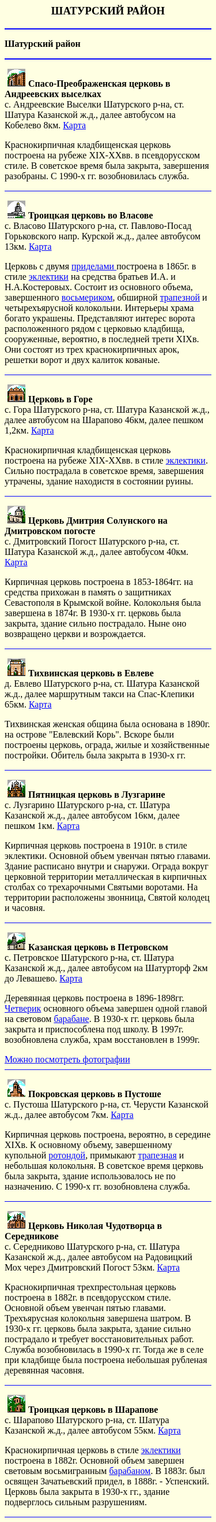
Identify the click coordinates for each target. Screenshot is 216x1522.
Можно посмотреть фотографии (67, 1059)
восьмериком (87, 297)
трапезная (157, 1155)
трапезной (180, 297)
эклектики (49, 277)
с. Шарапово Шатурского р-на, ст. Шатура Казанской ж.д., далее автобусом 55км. (87, 1420)
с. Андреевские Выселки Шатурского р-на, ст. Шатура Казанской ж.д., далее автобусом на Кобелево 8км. (94, 104)
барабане (71, 1019)
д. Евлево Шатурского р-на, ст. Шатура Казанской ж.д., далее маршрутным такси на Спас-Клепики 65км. (102, 688)
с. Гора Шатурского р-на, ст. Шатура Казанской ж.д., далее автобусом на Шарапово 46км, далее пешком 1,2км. (107, 414)
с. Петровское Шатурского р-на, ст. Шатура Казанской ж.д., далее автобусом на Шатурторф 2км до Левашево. (106, 962)
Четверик (23, 1008)
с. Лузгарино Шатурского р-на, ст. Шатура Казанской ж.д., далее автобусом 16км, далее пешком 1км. (92, 810)
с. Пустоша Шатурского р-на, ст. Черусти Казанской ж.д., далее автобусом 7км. (107, 1104)
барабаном (129, 1471)
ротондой (66, 1155)
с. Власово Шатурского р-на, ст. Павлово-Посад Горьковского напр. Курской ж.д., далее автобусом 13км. (102, 230)
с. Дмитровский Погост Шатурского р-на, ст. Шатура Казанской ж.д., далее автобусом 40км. (96, 536)
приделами (93, 266)
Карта (74, 125)
